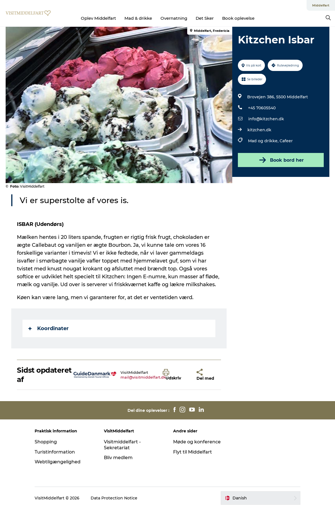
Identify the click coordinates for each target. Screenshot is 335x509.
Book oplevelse (238, 18)
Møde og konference (197, 441)
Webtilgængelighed (58, 461)
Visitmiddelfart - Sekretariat (122, 444)
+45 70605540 (262, 107)
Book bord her (281, 160)
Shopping (46, 441)
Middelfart (320, 5)
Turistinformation (55, 452)
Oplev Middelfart (98, 18)
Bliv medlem (118, 457)
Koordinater (48, 328)
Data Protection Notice (114, 498)
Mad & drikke (138, 18)
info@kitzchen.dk (266, 118)
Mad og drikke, (264, 140)
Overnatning (173, 18)
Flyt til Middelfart (192, 452)
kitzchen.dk (259, 129)
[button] (175, 375)
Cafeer (286, 140)
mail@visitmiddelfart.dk (143, 377)
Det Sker (205, 18)
